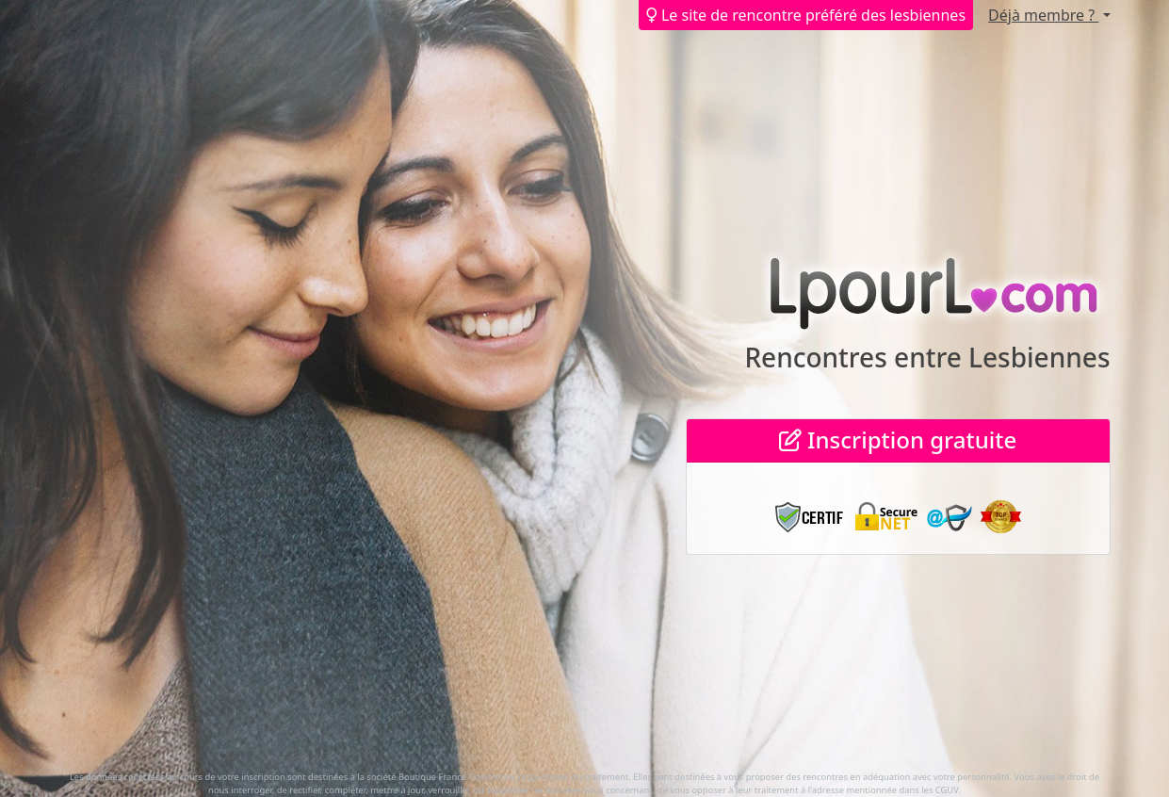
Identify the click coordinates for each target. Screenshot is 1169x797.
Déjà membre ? (1043, 15)
